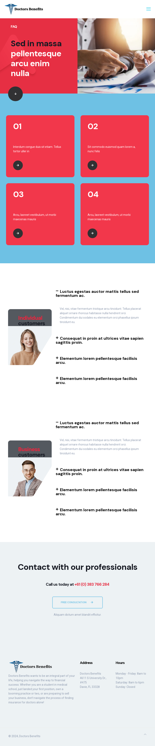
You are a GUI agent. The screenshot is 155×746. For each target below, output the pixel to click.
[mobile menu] (148, 9)
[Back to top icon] (145, 734)
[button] (101, 293)
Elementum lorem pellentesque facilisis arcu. (96, 360)
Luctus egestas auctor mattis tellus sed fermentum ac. (97, 293)
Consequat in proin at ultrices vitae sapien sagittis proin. (99, 340)
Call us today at (77, 584)
